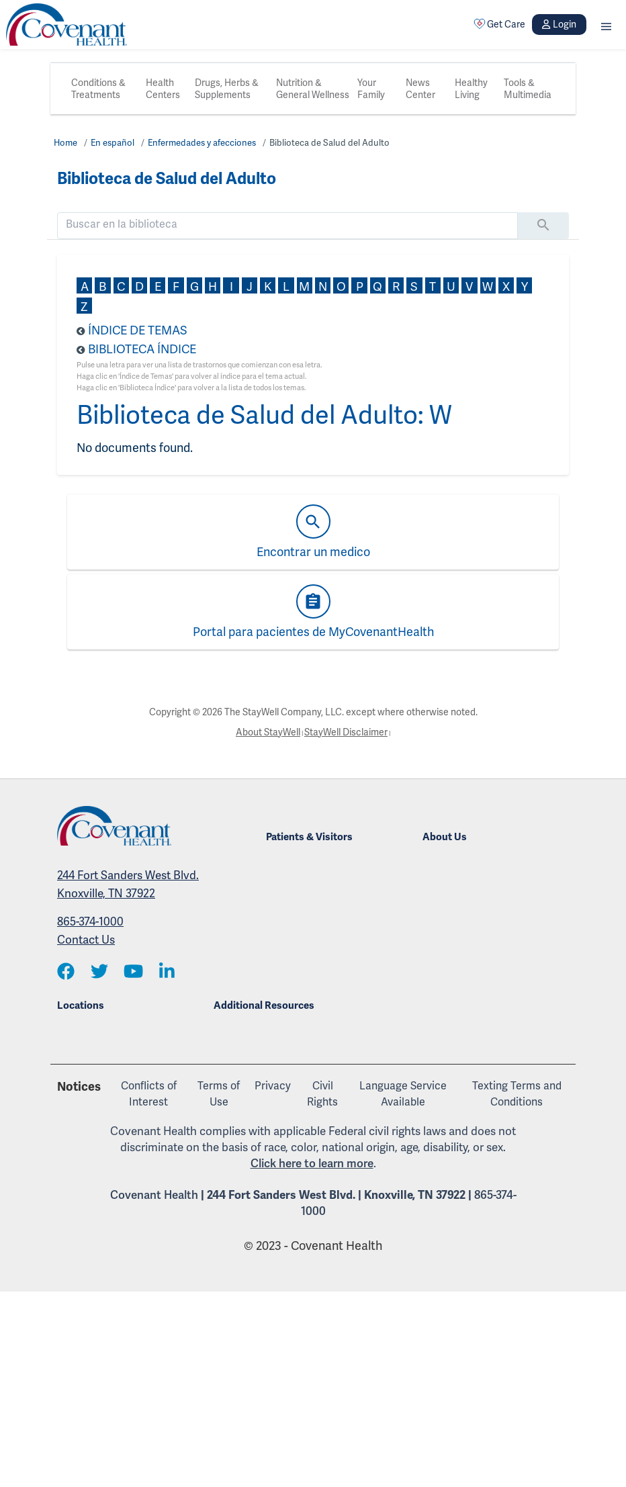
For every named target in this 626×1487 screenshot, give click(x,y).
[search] (287, 224)
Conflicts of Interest (149, 1094)
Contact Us (86, 939)
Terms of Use (218, 1094)
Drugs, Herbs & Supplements (227, 89)
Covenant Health (154, 1194)
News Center (420, 89)
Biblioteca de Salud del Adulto (329, 142)
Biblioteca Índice (142, 349)
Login (559, 24)
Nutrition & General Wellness (312, 89)
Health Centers (163, 89)
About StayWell (268, 732)
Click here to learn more (312, 1163)
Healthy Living (471, 89)
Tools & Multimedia (527, 89)
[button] (606, 24)
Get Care (500, 24)
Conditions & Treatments (98, 89)
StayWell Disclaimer (346, 732)
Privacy (273, 1086)
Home (65, 142)
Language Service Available (403, 1094)
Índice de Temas (137, 330)
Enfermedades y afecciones (202, 142)
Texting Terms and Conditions (517, 1094)
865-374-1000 (90, 921)
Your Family (371, 89)
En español (112, 142)
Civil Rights (322, 1094)
